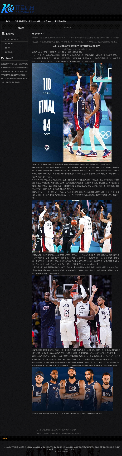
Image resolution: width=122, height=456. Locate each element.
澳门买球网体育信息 (21, 22)
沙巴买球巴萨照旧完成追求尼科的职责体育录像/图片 (59, 430)
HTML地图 (72, 449)
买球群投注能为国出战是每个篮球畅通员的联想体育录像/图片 (62, 433)
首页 (8, 21)
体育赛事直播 (34, 21)
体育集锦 (47, 21)
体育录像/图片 (60, 21)
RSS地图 (65, 449)
